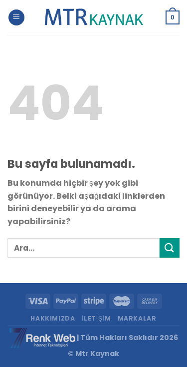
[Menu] (16, 17)
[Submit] (170, 248)
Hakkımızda (52, 318)
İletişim (96, 318)
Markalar (137, 318)
